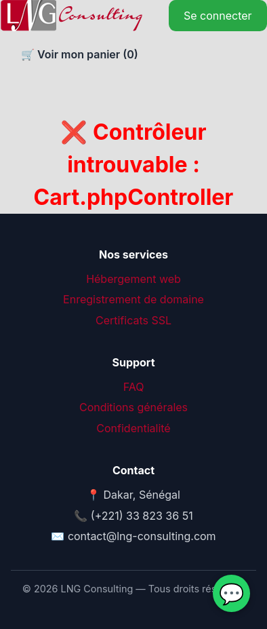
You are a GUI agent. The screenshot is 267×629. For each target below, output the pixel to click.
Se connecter (218, 15)
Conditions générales (133, 407)
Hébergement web (133, 279)
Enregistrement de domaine (133, 299)
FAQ (133, 387)
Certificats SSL (133, 320)
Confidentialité (133, 428)
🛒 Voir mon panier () (78, 54)
